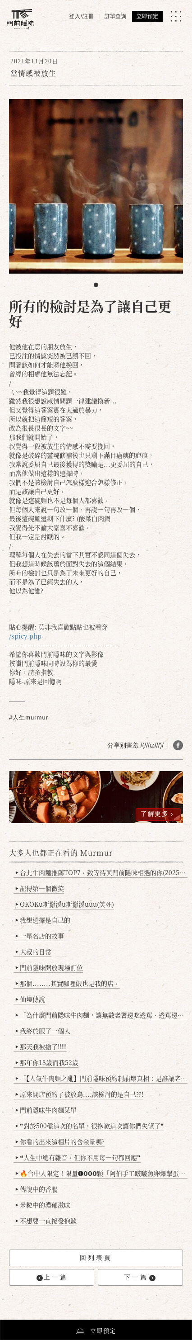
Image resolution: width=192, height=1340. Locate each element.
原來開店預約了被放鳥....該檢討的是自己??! (79, 1094)
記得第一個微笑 (39, 888)
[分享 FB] (178, 745)
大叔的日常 (33, 951)
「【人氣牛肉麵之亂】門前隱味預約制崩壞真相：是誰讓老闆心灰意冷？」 (101, 1078)
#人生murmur (28, 717)
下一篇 (139, 1277)
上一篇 (52, 1277)
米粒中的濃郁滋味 (43, 1204)
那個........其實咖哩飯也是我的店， (67, 983)
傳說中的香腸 (36, 1188)
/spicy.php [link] (25, 635)
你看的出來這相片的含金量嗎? (60, 1141)
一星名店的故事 (39, 935)
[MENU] (176, 16)
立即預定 (147, 16)
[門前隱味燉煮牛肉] (20, 19)
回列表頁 (96, 1257)
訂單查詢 (115, 16)
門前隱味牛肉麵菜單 (46, 1109)
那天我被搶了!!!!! (41, 1046)
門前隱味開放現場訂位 (49, 967)
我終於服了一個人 (43, 1030)
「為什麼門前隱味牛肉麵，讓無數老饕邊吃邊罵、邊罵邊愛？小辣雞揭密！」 (101, 1014)
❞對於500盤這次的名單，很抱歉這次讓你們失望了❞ (90, 1125)
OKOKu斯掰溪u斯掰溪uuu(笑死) (64, 904)
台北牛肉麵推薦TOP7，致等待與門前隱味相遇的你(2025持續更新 (101, 872)
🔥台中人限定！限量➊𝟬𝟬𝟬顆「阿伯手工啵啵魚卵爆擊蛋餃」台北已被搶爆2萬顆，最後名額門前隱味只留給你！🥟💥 (101, 1173)
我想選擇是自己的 (43, 919)
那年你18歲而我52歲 (47, 1062)
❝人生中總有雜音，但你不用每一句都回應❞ (78, 1157)
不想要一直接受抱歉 (46, 1220)
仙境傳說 (30, 999)
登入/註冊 (81, 16)
